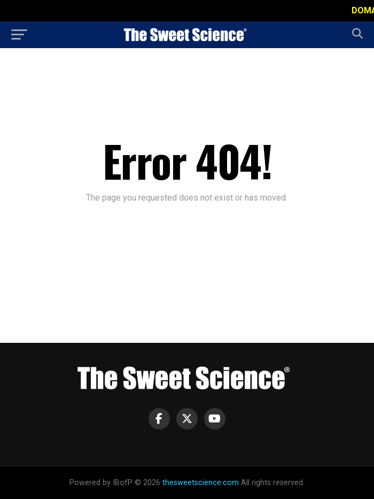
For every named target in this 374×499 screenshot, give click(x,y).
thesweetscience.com (200, 482)
